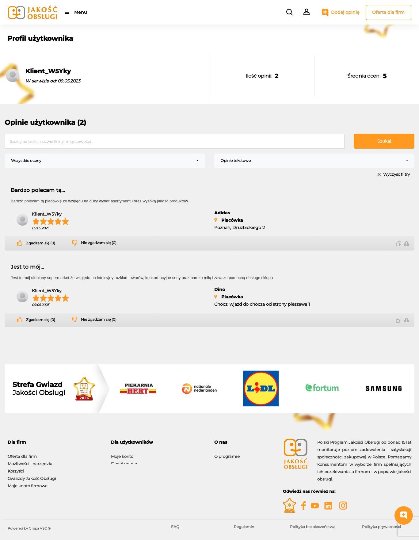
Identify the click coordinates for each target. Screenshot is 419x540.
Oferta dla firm (388, 12)
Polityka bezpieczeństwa (312, 526)
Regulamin (244, 526)
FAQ (175, 526)
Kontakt (222, 460)
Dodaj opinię (345, 12)
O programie (227, 453)
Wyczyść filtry (396, 175)
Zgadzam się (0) (40, 243)
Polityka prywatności (381, 526)
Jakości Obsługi (39, 389)
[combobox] (105, 161)
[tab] (55, 442)
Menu (80, 12)
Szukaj (384, 141)
